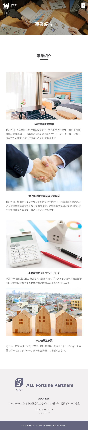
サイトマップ (44, 413)
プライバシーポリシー (44, 409)
